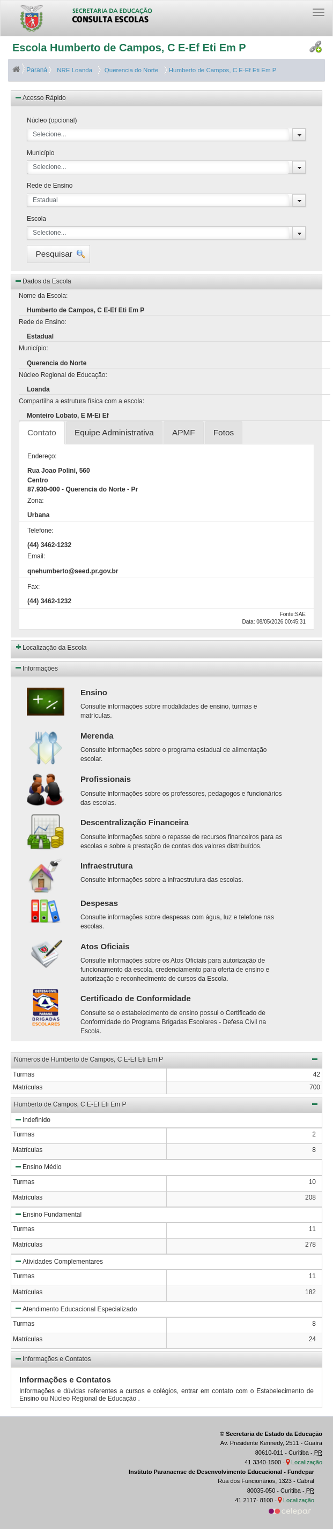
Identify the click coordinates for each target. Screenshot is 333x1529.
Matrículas (27, 1150)
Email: (36, 556)
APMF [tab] (183, 432)
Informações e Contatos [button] (52, 1358)
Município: (33, 348)
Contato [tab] (41, 432)
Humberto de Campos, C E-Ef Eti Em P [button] (166, 1104)
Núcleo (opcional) (52, 120)
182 (310, 1292)
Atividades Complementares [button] (58, 1261)
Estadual (45, 200)
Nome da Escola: (43, 295)
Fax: (33, 586)
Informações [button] (36, 667)
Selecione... (49, 134)
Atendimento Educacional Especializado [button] (75, 1308)
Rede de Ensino (49, 185)
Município (40, 153)
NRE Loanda (73, 70)
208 (310, 1197)
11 (312, 1229)
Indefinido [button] (32, 1119)
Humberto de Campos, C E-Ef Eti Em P (222, 70)
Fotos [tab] (223, 432)
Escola (36, 218)
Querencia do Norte (129, 70)
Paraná (30, 70)
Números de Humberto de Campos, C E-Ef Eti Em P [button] (166, 1059)
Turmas (23, 1134)
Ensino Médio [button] (38, 1166)
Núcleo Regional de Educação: (63, 375)
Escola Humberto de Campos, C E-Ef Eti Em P (129, 47)
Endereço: (42, 456)
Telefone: (40, 530)
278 (310, 1244)
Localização (306, 1462)
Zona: (35, 500)
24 (312, 1339)
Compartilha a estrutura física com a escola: (81, 401)
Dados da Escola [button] (42, 280)
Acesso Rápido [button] (40, 97)
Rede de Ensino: (42, 322)
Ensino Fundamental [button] (48, 1214)
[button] (58, 254)
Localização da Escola (54, 647)
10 (312, 1182)
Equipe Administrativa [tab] (114, 432)
